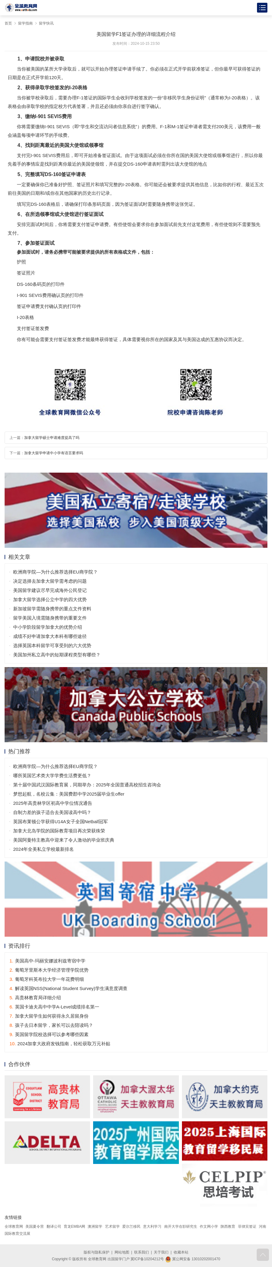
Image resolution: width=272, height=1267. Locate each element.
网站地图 (122, 1252)
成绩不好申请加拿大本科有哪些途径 (50, 636)
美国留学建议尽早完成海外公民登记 (50, 590)
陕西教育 (228, 1226)
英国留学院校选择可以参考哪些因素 (49, 1034)
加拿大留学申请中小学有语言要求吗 (53, 453)
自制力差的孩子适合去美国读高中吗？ (52, 812)
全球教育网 (14, 1226)
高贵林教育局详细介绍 (35, 997)
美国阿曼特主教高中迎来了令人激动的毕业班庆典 (63, 840)
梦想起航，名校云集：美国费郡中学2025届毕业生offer (68, 794)
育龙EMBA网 (74, 1226)
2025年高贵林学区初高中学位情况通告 (52, 803)
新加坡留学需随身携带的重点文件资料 (52, 608)
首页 (8, 23)
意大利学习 (152, 1226)
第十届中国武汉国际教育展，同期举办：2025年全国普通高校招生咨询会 (87, 784)
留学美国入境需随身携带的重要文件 (50, 617)
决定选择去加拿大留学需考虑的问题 (50, 581)
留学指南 (25, 23)
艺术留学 (112, 1226)
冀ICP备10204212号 (147, 1259)
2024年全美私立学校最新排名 (43, 849)
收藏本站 (181, 1252)
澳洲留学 (95, 1226)
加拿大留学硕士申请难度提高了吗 (51, 438)
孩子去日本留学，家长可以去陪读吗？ (51, 1025)
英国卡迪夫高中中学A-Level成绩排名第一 (54, 1006)
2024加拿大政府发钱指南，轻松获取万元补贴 (59, 1043)
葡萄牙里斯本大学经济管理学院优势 (49, 970)
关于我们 (161, 1252)
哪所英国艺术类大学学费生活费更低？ (52, 775)
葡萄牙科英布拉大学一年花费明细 (46, 979)
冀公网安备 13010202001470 (192, 1259)
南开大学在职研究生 (180, 1226)
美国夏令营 (34, 1226)
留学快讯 (46, 23)
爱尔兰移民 (131, 1226)
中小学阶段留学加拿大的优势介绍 (47, 627)
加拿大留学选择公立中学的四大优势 (50, 599)
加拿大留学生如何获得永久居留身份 (49, 1016)
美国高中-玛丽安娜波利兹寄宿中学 (47, 960)
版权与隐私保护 (96, 1252)
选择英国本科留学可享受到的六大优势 (52, 645)
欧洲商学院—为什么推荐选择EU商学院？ (55, 571)
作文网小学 (209, 1226)
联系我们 (141, 1252)
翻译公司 (54, 1226)
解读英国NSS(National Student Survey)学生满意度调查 (68, 988)
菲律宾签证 (247, 1226)
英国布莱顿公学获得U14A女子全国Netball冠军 (60, 821)
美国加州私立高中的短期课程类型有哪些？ (56, 654)
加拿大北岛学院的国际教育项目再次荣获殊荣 (59, 830)
